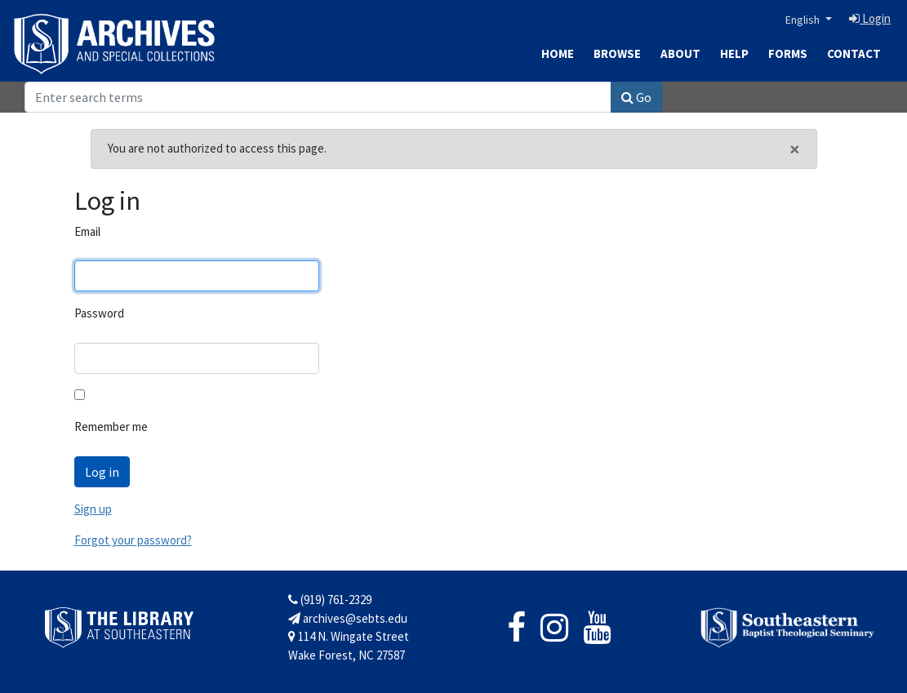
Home (557, 53)
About (680, 53)
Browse (617, 53)
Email (87, 231)
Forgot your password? (133, 540)
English (803, 19)
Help (734, 53)
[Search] (317, 97)
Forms (787, 53)
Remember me (111, 426)
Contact (854, 53)
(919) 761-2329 (329, 599)
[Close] (794, 149)
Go (636, 97)
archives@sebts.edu (347, 618)
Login (870, 18)
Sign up (93, 509)
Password (99, 313)
